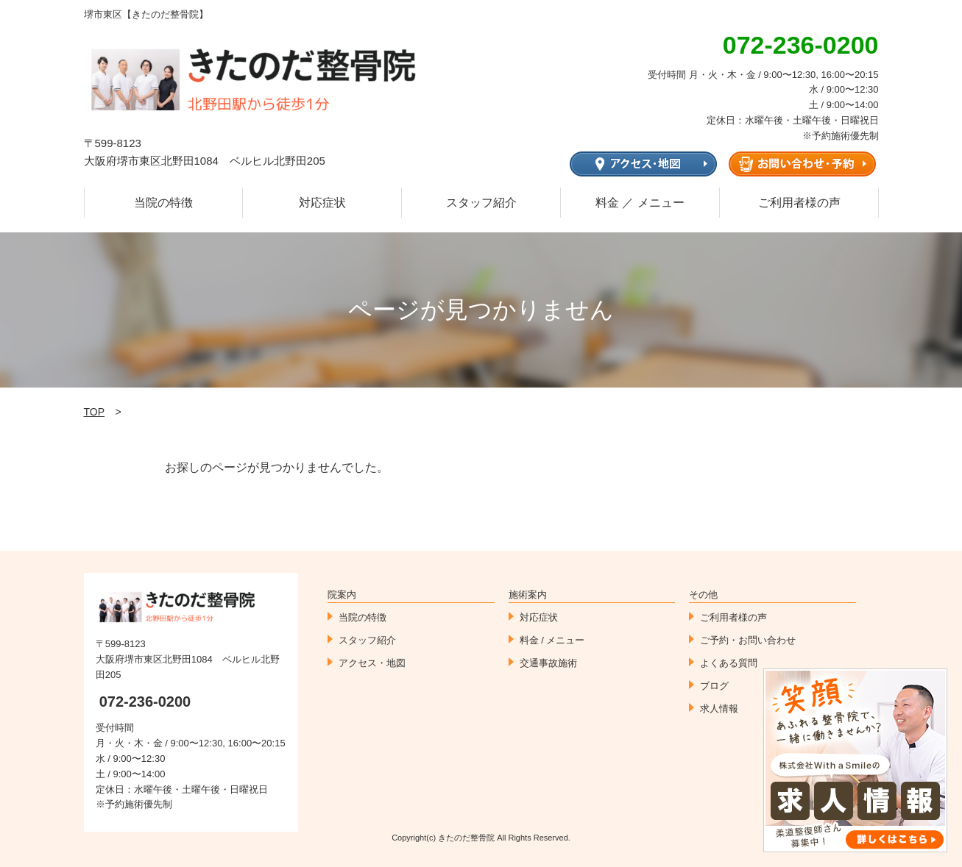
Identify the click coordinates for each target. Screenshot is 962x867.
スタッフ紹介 (481, 202)
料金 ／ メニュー (640, 202)
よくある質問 (728, 662)
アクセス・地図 (372, 662)
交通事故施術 (548, 662)
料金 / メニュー (552, 640)
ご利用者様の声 (799, 202)
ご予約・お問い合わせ (748, 640)
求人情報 (719, 708)
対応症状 (322, 202)
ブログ (714, 685)
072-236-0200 (145, 701)
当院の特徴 (163, 202)
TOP (94, 412)
